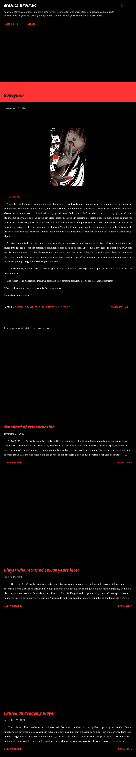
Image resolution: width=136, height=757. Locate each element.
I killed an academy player (29, 713)
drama (29, 307)
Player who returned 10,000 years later (41, 570)
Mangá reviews (20, 6)
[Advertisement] (68, 58)
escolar (39, 307)
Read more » (124, 462)
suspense (64, 307)
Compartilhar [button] (119, 307)
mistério (51, 307)
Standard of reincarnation (29, 427)
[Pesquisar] (122, 6)
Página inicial (11, 23)
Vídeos (31, 23)
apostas (18, 307)
